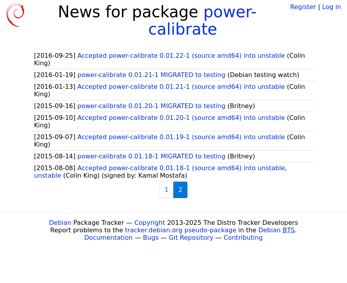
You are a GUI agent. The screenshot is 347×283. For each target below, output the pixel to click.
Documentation (108, 237)
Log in (331, 7)
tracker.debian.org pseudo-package (180, 230)
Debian (60, 222)
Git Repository (191, 237)
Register (303, 7)
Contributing (243, 237)
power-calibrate (202, 20)
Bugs (151, 237)
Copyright (149, 222)
